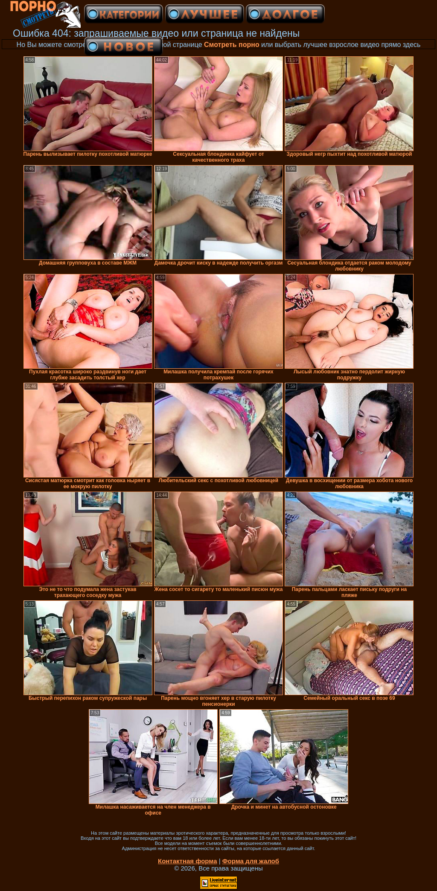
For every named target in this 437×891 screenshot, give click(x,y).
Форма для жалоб (250, 861)
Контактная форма (187, 861)
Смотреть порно (231, 44)
